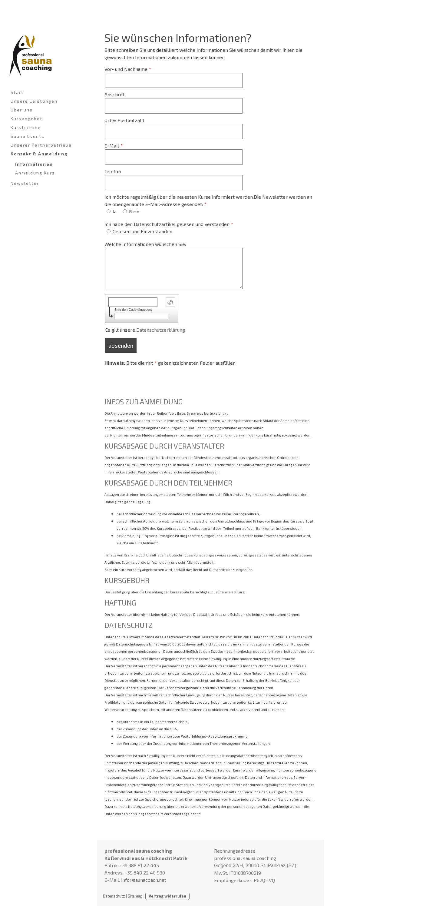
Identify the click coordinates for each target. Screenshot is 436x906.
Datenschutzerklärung (160, 330)
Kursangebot (26, 118)
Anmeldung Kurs (35, 172)
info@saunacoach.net (143, 880)
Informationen (34, 164)
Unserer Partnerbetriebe (41, 145)
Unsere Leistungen (34, 101)
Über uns (22, 109)
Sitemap (135, 896)
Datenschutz (114, 896)
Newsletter (25, 183)
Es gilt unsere (145, 330)
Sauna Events (28, 136)
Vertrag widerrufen (167, 896)
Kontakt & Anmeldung (39, 153)
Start (17, 92)
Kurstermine (26, 127)
